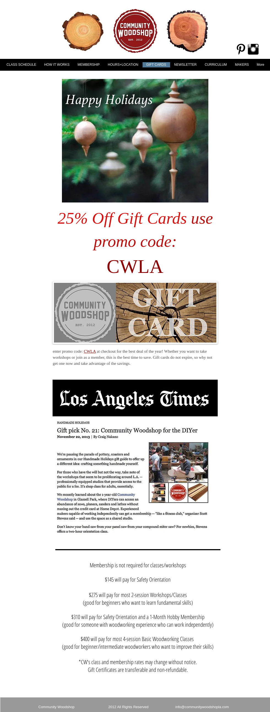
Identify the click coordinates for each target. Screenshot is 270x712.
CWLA (90, 351)
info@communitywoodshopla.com (202, 707)
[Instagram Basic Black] (253, 49)
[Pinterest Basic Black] (240, 49)
